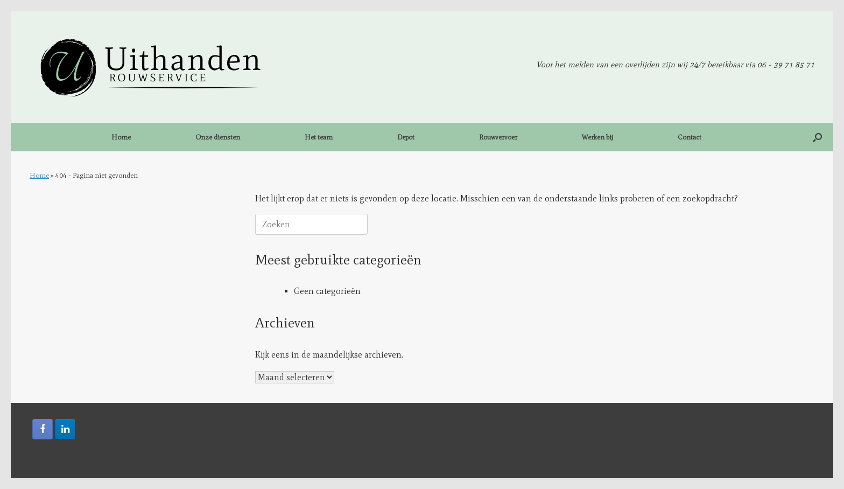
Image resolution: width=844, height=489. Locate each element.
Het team (319, 137)
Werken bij (597, 137)
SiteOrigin (485, 457)
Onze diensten (217, 137)
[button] (817, 137)
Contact (689, 137)
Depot (405, 137)
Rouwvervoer (498, 137)
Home (121, 137)
